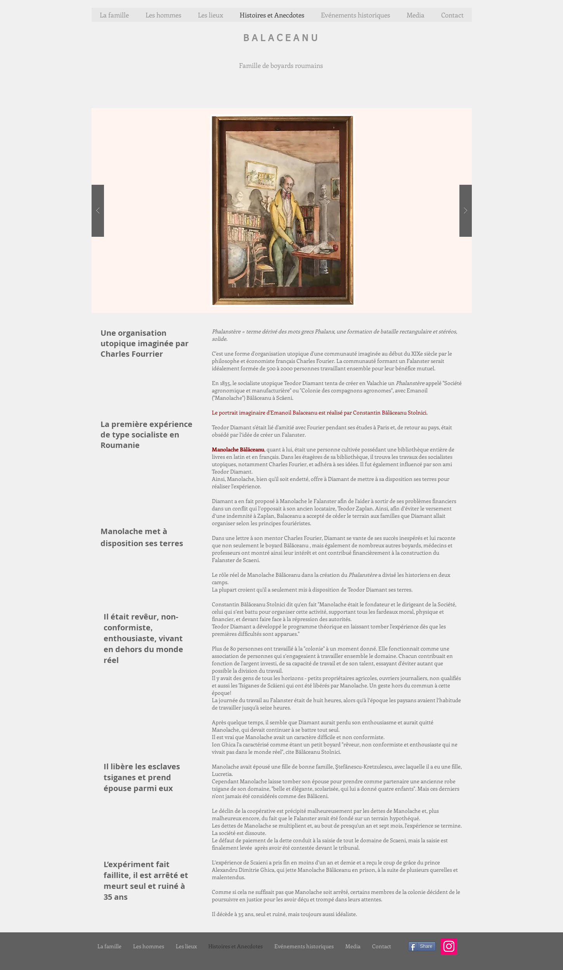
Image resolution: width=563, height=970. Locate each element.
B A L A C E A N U (280, 38)
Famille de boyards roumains (281, 65)
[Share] (422, 946)
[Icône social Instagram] (449, 946)
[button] (282, 210)
